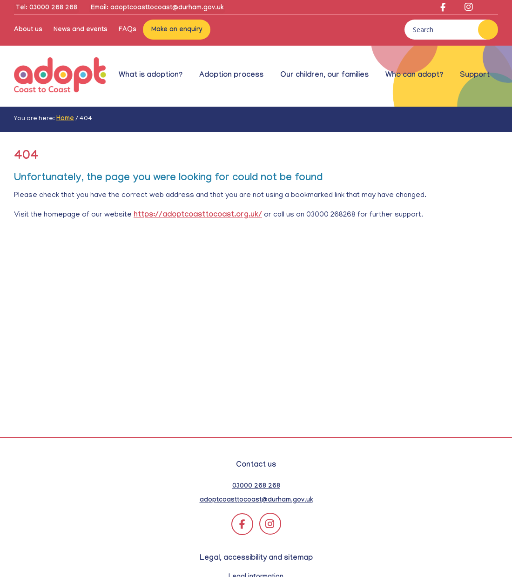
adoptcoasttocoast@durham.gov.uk (256, 500)
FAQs (127, 30)
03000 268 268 (256, 486)
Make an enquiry (176, 30)
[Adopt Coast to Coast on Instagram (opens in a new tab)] (465, 9)
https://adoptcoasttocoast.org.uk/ (198, 215)
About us (28, 30)
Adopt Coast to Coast (60, 76)
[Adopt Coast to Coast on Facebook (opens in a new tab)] (442, 9)
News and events (81, 30)
